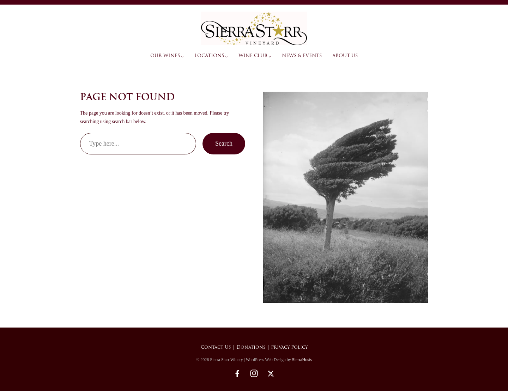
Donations (251, 347)
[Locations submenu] (226, 56)
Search (223, 143)
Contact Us (216, 347)
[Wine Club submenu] (269, 56)
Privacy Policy (289, 347)
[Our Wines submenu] (182, 56)
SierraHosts (302, 359)
